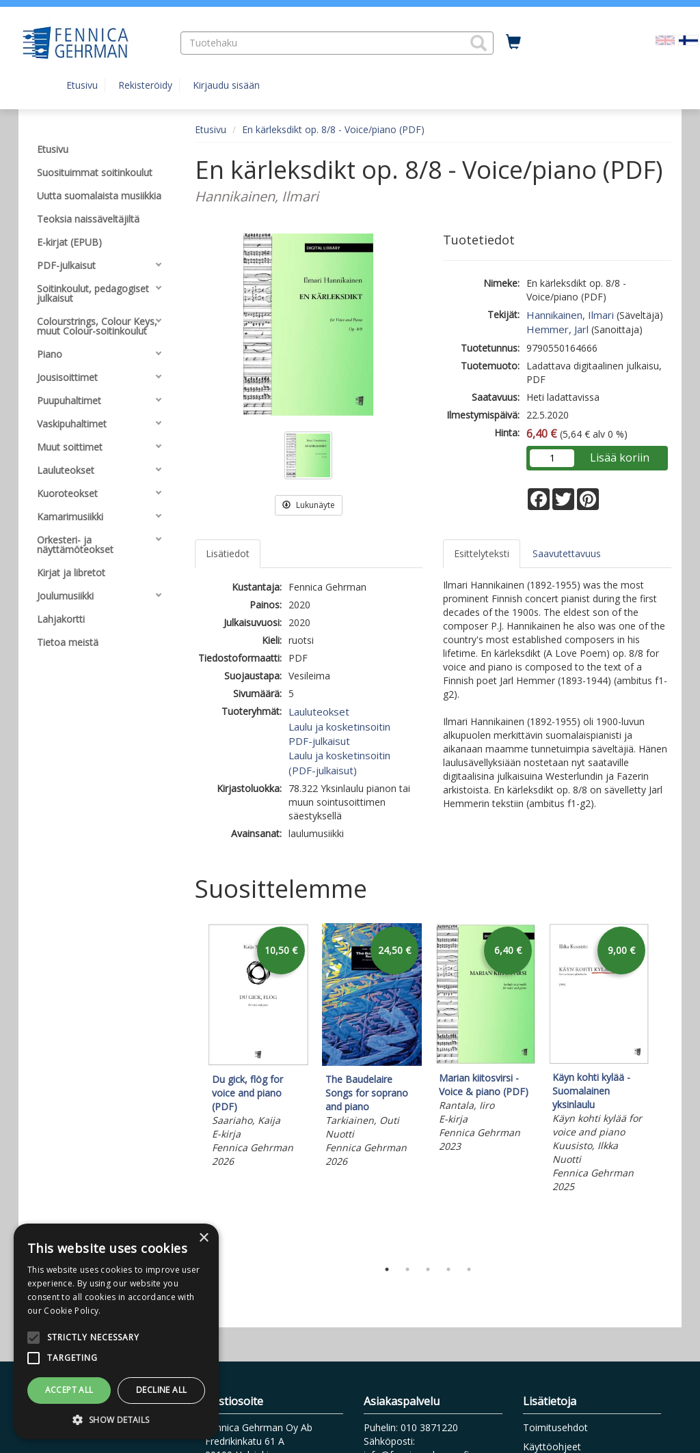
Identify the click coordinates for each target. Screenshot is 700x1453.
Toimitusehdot (555, 1427)
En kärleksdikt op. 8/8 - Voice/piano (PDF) (333, 129)
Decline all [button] (161, 1390)
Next (664, 1088)
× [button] (203, 1238)
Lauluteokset (318, 711)
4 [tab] (448, 1269)
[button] (478, 43)
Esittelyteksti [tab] (481, 553)
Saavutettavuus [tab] (567, 553)
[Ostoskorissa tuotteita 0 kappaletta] (513, 42)
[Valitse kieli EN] (665, 39)
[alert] (116, 1331)
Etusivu (82, 85)
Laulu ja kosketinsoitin (339, 726)
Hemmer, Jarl (557, 329)
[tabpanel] (258, 1047)
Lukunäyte (308, 505)
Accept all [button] (69, 1390)
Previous (191, 1088)
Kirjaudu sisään (226, 85)
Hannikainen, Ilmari (570, 315)
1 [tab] (387, 1269)
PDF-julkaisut (319, 741)
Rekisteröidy (145, 85)
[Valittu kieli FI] (688, 39)
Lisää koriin (619, 457)
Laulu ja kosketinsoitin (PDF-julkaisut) (339, 762)
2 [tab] (407, 1269)
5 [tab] (469, 1269)
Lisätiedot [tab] (228, 553)
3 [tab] (428, 1269)
